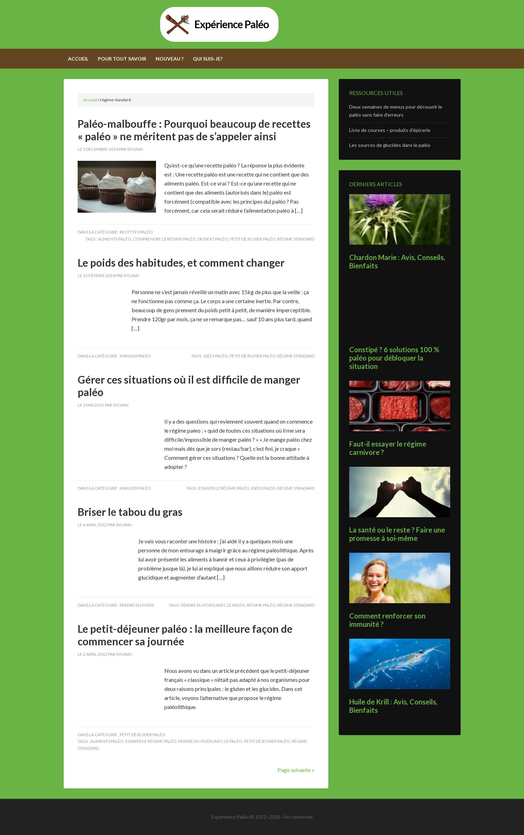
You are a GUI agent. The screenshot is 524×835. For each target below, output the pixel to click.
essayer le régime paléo (224, 488)
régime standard (295, 239)
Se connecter (298, 817)
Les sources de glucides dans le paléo (389, 145)
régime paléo (261, 605)
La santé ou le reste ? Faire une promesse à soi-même (397, 534)
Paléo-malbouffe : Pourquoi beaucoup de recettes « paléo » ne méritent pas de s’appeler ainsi (194, 129)
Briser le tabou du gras (130, 511)
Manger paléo (135, 356)
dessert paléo (213, 239)
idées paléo (216, 356)
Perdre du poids (137, 605)
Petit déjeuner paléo (142, 734)
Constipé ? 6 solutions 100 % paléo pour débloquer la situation (394, 357)
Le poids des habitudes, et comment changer (181, 262)
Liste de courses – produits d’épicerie (389, 130)
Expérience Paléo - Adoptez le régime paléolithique (262, 24)
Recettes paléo (136, 232)
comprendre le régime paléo (164, 239)
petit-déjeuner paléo (253, 239)
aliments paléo (114, 239)
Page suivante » (295, 769)
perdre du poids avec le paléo (213, 605)
